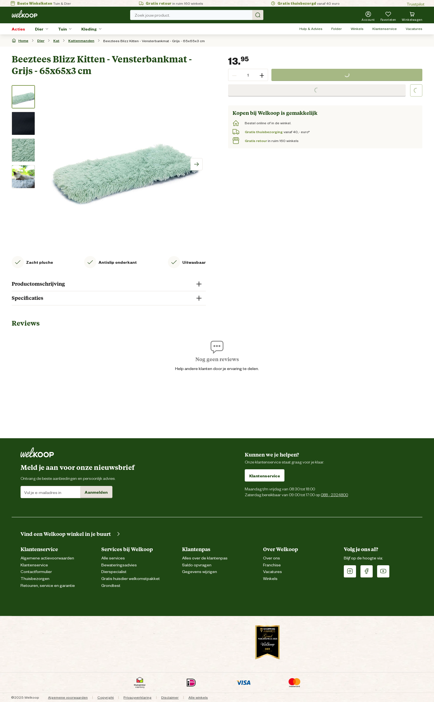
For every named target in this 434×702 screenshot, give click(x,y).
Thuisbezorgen (35, 578)
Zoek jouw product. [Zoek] (199, 15)
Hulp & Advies (310, 28)
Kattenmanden (81, 40)
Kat (56, 40)
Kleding (89, 28)
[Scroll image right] (196, 164)
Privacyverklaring (137, 697)
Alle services (113, 557)
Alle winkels (198, 697)
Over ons (271, 557)
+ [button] (261, 75)
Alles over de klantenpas (205, 557)
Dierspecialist (114, 571)
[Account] (368, 16)
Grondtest (110, 585)
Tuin (62, 28)
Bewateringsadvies (119, 564)
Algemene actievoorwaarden (47, 557)
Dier (39, 28)
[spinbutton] (248, 75)
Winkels (357, 28)
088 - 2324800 (334, 494)
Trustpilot (416, 3)
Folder (336, 28)
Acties (18, 28)
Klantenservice (384, 28)
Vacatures (414, 28)
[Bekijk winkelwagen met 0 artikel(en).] (412, 16)
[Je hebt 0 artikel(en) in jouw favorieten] (388, 16)
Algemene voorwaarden (68, 697)
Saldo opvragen (196, 564)
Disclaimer (170, 697)
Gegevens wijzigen (199, 571)
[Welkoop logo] (24, 14)
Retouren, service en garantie (48, 585)
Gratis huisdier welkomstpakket (130, 578)
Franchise (272, 564)
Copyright (105, 697)
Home (23, 40)
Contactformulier (36, 571)
